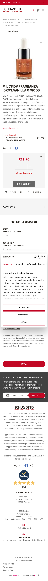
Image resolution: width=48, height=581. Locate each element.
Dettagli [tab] (19, 264)
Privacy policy (8, 567)
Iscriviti (36, 395)
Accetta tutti (24, 307)
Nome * (24, 230)
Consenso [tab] (7, 264)
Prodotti (13, 20)
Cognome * (24, 244)
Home (5, 20)
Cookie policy (8, 570)
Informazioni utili (11, 3)
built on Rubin (31, 575)
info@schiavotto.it (24, 528)
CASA (20, 20)
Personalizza (24, 315)
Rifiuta (24, 322)
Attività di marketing (11, 329)
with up (14, 575)
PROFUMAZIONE (31, 20)
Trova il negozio (13, 192)
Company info (8, 564)
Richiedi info (24, 184)
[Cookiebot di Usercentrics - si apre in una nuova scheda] (34, 257)
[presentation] (22, 356)
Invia (24, 364)
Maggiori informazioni (11, 128)
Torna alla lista (11, 31)
